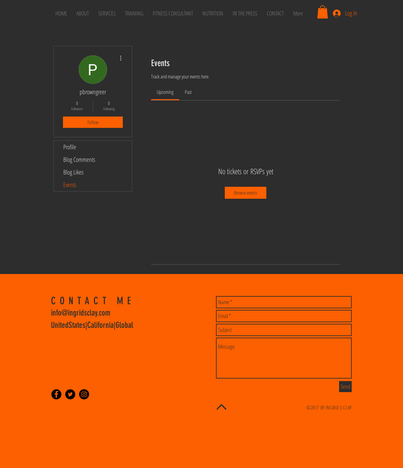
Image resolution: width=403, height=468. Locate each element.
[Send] (345, 386)
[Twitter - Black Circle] (70, 394)
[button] (322, 12)
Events (69, 184)
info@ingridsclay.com (80, 313)
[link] (165, 91)
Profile (69, 147)
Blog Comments (79, 159)
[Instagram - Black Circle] (84, 394)
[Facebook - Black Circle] (56, 394)
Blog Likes (73, 172)
